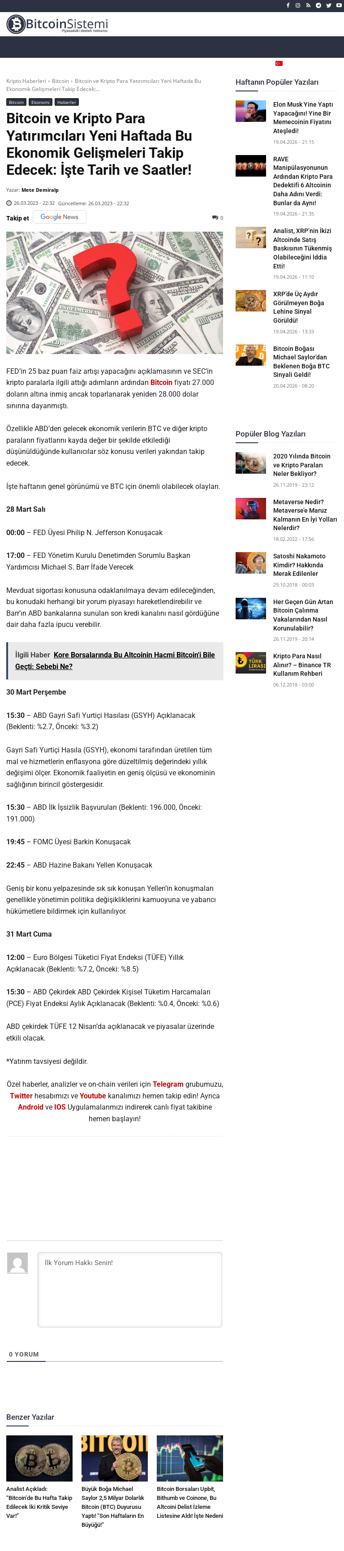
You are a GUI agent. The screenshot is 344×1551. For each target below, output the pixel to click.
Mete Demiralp (40, 189)
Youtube (93, 1096)
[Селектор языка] (294, 63)
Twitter (21, 1096)
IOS (60, 1107)
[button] (331, 63)
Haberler (67, 102)
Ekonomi (40, 102)
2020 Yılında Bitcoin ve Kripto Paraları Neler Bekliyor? (302, 465)
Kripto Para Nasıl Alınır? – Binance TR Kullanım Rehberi (302, 664)
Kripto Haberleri (26, 81)
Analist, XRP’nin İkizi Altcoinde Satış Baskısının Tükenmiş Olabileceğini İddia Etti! (302, 248)
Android (30, 1107)
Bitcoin (60, 81)
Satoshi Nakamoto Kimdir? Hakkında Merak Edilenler (299, 565)
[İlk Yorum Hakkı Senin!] (130, 1289)
